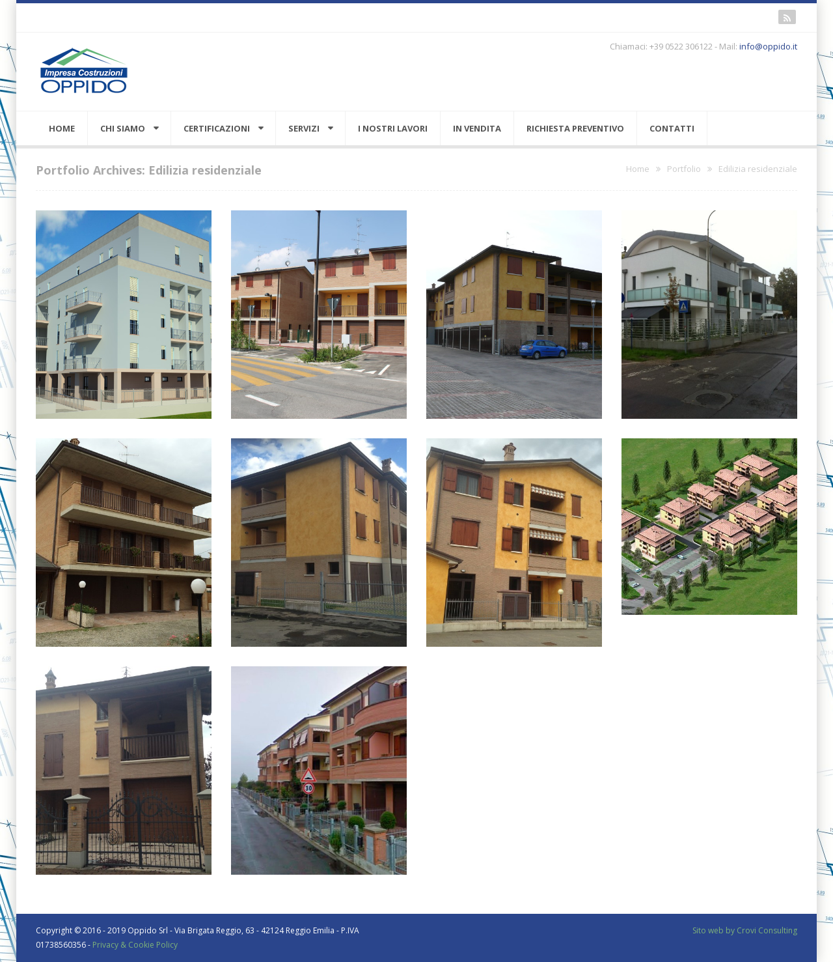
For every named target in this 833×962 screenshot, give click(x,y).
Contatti (671, 128)
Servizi (304, 128)
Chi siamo (122, 128)
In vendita (477, 128)
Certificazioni (217, 128)
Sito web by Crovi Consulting (744, 930)
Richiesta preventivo (575, 128)
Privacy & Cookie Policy (135, 944)
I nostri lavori (393, 128)
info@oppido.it (768, 46)
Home (62, 128)
